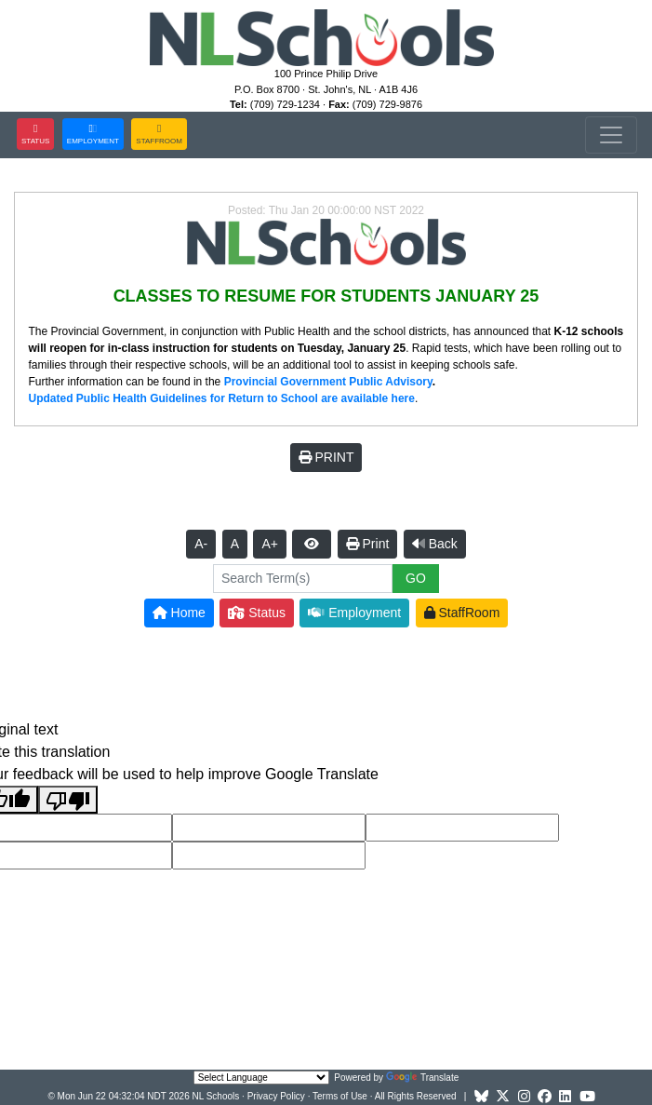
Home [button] (179, 612)
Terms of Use (340, 1096)
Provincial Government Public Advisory (328, 381)
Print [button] (368, 543)
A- (200, 543)
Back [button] (435, 543)
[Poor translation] (68, 800)
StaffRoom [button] (462, 612)
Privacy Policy (276, 1096)
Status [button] (257, 612)
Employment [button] (354, 612)
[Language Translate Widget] (261, 1078)
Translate (422, 1077)
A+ (269, 543)
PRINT (326, 457)
